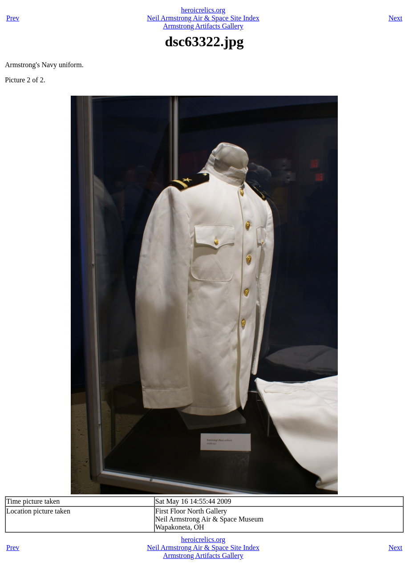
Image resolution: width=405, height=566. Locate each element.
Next (395, 18)
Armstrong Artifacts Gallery (203, 26)
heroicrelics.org (203, 10)
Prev (12, 18)
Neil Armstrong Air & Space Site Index (203, 18)
